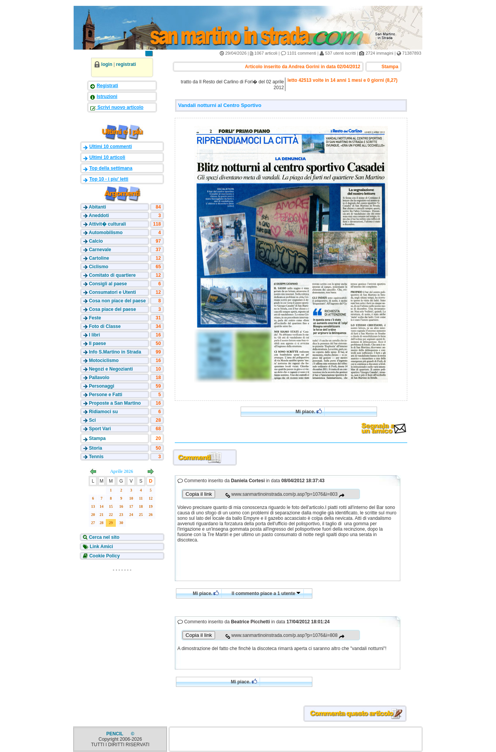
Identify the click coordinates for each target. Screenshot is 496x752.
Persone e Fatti (105, 394)
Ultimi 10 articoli (107, 157)
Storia (95, 448)
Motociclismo (104, 360)
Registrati (107, 85)
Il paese (97, 343)
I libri (94, 335)
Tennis (96, 456)
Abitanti (97, 207)
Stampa (97, 438)
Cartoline (99, 258)
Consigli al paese (108, 283)
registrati (126, 64)
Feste (95, 318)
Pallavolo (99, 377)
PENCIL (115, 733)
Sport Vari (100, 428)
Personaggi (101, 386)
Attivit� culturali (107, 224)
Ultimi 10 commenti (110, 146)
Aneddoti (99, 215)
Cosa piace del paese (112, 309)
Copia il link (199, 494)
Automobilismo (105, 232)
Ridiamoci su (103, 411)
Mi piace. (309, 411)
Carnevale (100, 249)
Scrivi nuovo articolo (119, 107)
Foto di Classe (105, 326)
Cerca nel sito (103, 537)
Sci (92, 420)
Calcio (96, 241)
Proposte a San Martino (115, 403)
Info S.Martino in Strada (115, 352)
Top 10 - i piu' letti (108, 179)
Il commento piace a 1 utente (266, 593)
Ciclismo (98, 266)
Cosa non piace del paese (117, 301)
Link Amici (100, 546)
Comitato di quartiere (112, 275)
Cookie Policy (104, 556)
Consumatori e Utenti (112, 292)
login (106, 64)
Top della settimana (110, 168)
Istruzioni (106, 96)
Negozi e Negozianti (111, 369)
